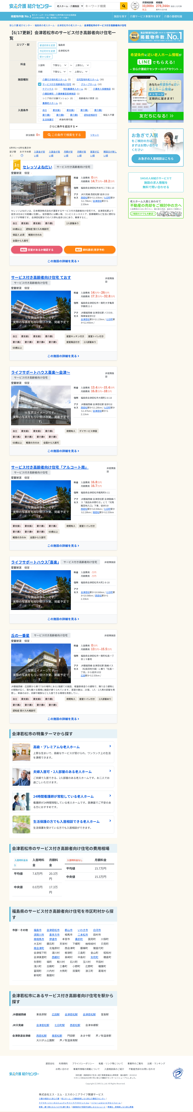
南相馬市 (39, 940)
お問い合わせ (62, 1069)
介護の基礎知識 (173, 16)
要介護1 (84, 110)
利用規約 (63, 1064)
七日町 (107, 197)
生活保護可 (48, 119)
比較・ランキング (156, 1064)
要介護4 (60, 114)
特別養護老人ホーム (73, 88)
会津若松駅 (71, 1015)
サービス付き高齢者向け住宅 (56, 84)
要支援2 (71, 110)
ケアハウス (48, 88)
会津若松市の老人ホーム (69, 25)
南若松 (96, 512)
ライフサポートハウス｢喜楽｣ (35, 562)
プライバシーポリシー (83, 1064)
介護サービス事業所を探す (145, 16)
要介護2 (98, 110)
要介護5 (74, 114)
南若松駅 (57, 1036)
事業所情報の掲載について (86, 1069)
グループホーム (88, 84)
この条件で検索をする (64, 134)
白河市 (97, 931)
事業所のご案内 (135, 1064)
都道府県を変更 (47, 45)
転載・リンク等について (111, 1064)
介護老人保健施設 (102, 88)
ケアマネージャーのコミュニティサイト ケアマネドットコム (64, 1103)
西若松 (84, 197)
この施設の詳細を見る (63, 261)
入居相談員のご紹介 (114, 1069)
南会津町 (39, 949)
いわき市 (83, 931)
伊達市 (53, 940)
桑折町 (79, 940)
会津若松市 (53, 931)
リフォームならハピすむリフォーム (106, 1103)
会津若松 (97, 200)
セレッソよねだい (37, 167)
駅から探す (45, 56)
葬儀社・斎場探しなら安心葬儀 (120, 1107)
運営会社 (50, 1064)
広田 (83, 676)
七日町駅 (59, 1026)
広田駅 (56, 1015)
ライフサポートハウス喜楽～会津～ (40, 372)
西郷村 (56, 958)
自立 (44, 110)
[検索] (123, 6)
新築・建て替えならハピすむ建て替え (54, 1107)
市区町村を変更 (47, 50)
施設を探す (120, 16)
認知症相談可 (90, 114)
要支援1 (57, 110)
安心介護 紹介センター (20, 25)
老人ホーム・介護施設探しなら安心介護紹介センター (83, 1099)
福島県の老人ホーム (45, 25)
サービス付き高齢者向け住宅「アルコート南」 (50, 467)
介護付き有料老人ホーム (54, 79)
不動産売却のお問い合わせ (142, 1069)
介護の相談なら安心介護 (49, 1099)
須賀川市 (39, 935)
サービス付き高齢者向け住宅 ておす (41, 277)
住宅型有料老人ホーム (88, 79)
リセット (94, 134)
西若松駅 (75, 1026)
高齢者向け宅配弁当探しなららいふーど (89, 1107)
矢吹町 (94, 958)
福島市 (38, 931)
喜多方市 (54, 935)
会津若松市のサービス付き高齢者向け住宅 (105, 25)
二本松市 (83, 935)
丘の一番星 (20, 636)
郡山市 (69, 931)
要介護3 (46, 114)
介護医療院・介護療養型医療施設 (59, 93)
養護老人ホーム (50, 103)
